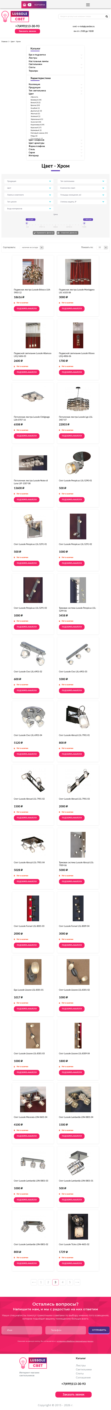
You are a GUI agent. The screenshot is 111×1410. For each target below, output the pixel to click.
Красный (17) (36, 127)
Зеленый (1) (35, 116)
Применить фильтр (45, 233)
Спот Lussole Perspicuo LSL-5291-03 (30, 608)
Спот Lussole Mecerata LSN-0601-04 (30, 1117)
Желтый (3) (35, 113)
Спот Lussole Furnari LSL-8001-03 (29, 926)
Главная (4, 41)
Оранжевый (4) (37, 138)
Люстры (81, 1365)
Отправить (99, 1330)
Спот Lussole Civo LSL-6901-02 (28, 672)
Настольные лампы (39, 61)
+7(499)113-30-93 (27, 26)
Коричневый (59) (37, 125)
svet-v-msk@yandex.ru (84, 26)
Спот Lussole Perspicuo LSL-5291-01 (30, 544)
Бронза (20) (35, 105)
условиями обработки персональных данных (75, 1341)
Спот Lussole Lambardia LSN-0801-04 (76, 1117)
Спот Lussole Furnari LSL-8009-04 (74, 926)
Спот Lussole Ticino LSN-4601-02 (74, 1245)
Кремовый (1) (36, 130)
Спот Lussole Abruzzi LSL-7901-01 (74, 735)
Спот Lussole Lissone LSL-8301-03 (29, 1054)
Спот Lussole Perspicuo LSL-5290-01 (75, 481)
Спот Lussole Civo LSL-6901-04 (28, 735)
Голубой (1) (35, 108)
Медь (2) (34, 136)
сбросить (34, 97)
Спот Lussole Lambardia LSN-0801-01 (76, 1181)
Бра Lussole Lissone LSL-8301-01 (29, 990)
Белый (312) (35, 102)
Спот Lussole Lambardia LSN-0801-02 (31, 1245)
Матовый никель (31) (39, 133)
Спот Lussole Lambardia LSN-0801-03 (31, 1181)
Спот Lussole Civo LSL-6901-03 (73, 672)
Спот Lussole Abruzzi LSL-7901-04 (29, 863)
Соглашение (83, 1377)
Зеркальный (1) (37, 119)
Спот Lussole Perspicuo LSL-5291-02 (75, 544)
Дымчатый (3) (36, 111)
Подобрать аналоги (27, 309)
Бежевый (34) (36, 100)
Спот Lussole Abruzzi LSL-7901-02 (29, 799)
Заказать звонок (27, 31)
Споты (80, 1373)
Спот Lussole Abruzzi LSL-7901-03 (74, 799)
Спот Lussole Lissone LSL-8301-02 (74, 990)
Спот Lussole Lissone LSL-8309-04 (74, 1054)
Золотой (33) (36, 122)
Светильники (84, 1369)
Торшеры (33, 71)
